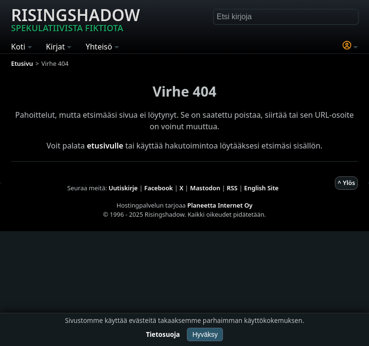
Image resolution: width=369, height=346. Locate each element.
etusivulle (105, 145)
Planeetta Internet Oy (220, 205)
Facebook (158, 188)
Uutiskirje (123, 188)
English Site (261, 188)
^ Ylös (346, 182)
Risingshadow (75, 19)
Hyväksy (205, 334)
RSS (232, 188)
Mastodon (205, 188)
